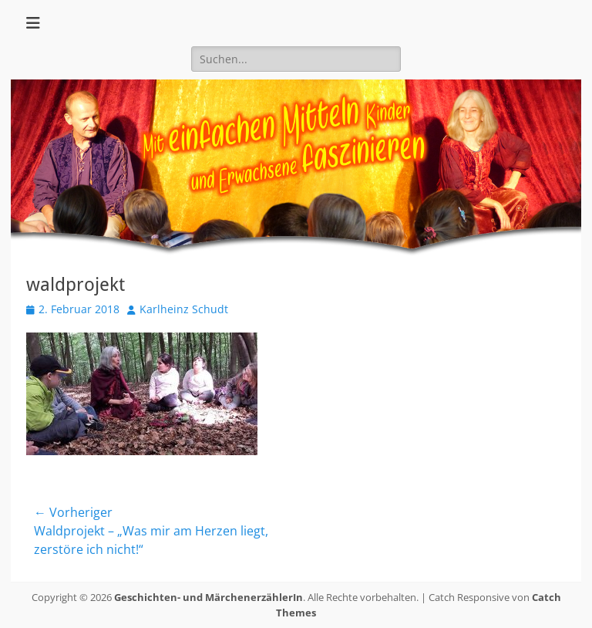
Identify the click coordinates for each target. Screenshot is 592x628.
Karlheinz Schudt (184, 309)
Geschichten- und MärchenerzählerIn (208, 597)
